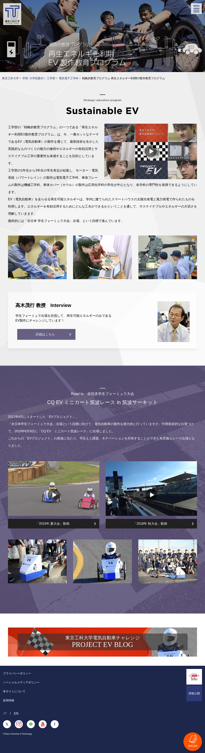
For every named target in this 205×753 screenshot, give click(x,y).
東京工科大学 (10, 78)
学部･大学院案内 (32, 78)
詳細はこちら (40, 334)
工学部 (51, 78)
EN (16, 713)
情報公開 (194, 693)
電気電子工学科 (68, 78)
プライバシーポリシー (17, 673)
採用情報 (8, 700)
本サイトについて (14, 691)
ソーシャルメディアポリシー (21, 682)
